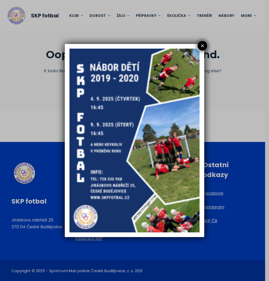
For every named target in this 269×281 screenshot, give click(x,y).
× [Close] (202, 45)
